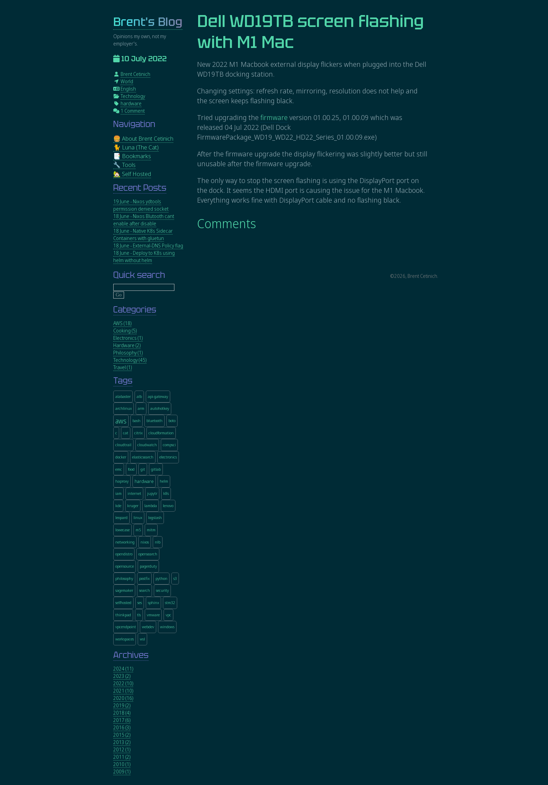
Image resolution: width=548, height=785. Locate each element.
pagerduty (148, 566)
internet (134, 493)
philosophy (124, 578)
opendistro (123, 553)
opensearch (147, 553)
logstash (155, 517)
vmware (153, 614)
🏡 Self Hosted (132, 174)
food (131, 469)
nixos (144, 542)
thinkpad (123, 614)
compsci (169, 444)
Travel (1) (122, 367)
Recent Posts (139, 187)
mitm (151, 529)
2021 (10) (123, 690)
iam (118, 493)
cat (125, 432)
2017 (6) (121, 720)
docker (120, 457)
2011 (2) (121, 757)
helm (164, 481)
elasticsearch (142, 457)
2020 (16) (123, 698)
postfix (144, 578)
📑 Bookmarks (132, 156)
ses (139, 602)
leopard (121, 517)
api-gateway (158, 396)
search (144, 590)
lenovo (168, 505)
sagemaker (124, 590)
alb (139, 396)
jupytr (152, 493)
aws (121, 421)
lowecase (122, 529)
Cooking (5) (125, 330)
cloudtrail (123, 444)
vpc (168, 614)
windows (167, 626)
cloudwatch (147, 444)
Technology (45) (129, 360)
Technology (133, 96)
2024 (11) (123, 668)
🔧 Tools (124, 165)
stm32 (170, 602)
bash (136, 420)
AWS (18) (122, 323)
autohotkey (159, 408)
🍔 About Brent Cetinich (143, 138)
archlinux (123, 408)
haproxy (122, 481)
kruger (132, 505)
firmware (274, 117)
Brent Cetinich (135, 74)
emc (118, 469)
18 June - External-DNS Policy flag (148, 245)
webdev (148, 626)
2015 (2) (121, 734)
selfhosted (123, 602)
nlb (157, 542)
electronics (168, 457)
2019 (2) (121, 705)
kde (118, 505)
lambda (150, 505)
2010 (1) (121, 764)
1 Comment (133, 110)
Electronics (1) (128, 338)
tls (139, 614)
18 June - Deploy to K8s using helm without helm (144, 257)
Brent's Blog (147, 21)
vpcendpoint (125, 626)
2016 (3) (121, 727)
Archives (131, 655)
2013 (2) (121, 742)
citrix (138, 432)
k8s (166, 493)
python (161, 578)
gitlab (156, 469)
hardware (131, 103)
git (142, 469)
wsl (142, 639)
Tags (122, 380)
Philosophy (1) (128, 352)
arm (141, 408)
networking (125, 542)
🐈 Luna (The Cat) (136, 147)
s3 (175, 578)
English (128, 88)
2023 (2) (121, 676)
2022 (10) (123, 683)
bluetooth (154, 420)
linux (138, 517)
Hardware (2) (126, 345)
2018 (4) (121, 712)
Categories (134, 309)
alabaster (123, 396)
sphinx (153, 602)
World (127, 81)
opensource (124, 566)
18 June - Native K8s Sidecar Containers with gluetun (143, 234)
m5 (138, 529)
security (162, 590)
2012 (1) (121, 749)
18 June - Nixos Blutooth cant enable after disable (143, 220)
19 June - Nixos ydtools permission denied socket (140, 205)
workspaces (124, 639)
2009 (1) (121, 771)
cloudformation (161, 432)
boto (171, 420)
